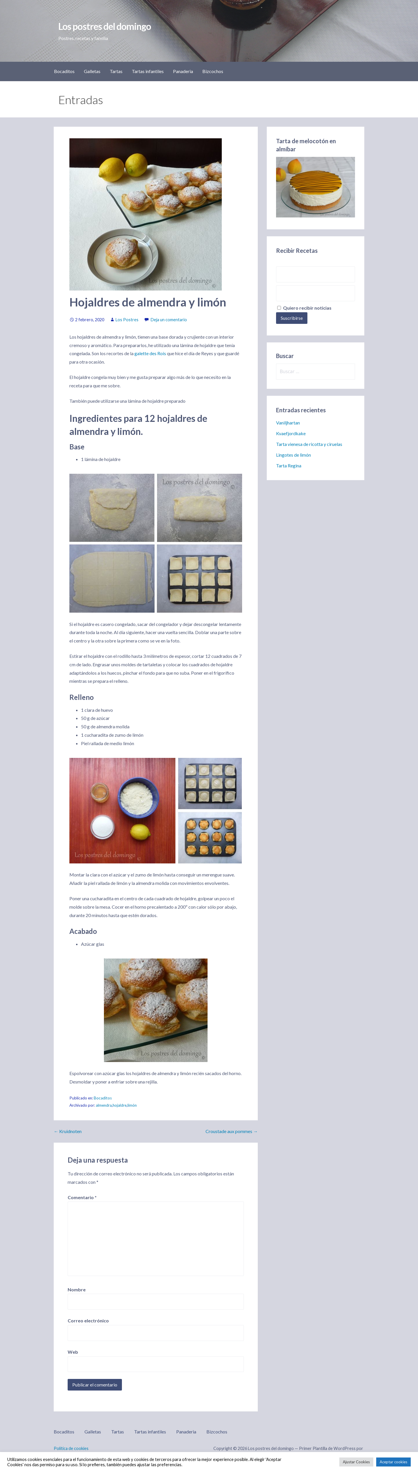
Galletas (92, 71)
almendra (104, 1105)
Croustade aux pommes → (232, 1131)
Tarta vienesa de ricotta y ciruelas (309, 444)
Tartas (116, 71)
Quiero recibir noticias (304, 308)
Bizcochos (212, 71)
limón (132, 1105)
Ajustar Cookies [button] (356, 1462)
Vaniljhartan (288, 422)
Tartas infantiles (148, 71)
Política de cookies (71, 1448)
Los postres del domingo (104, 26)
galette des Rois (150, 353)
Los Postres (127, 319)
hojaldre (120, 1105)
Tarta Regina (288, 465)
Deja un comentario (169, 319)
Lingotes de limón (293, 455)
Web (73, 1352)
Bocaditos (64, 71)
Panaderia (183, 71)
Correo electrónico (88, 1320)
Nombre (77, 1289)
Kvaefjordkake (291, 433)
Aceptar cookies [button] (393, 1462)
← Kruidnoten (68, 1131)
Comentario (82, 1197)
